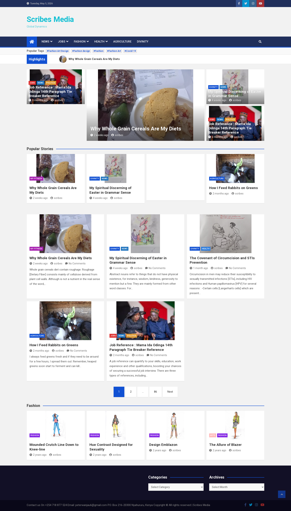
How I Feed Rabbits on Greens (233, 188)
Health (99, 41)
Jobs (61, 41)
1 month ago (199, 268)
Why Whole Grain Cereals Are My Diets (135, 129)
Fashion (80, 41)
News (45, 41)
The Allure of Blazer (225, 445)
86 (155, 391)
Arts (212, 435)
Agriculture (122, 41)
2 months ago (38, 100)
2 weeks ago (99, 135)
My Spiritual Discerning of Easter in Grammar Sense (234, 93)
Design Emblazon (163, 445)
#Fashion (98, 51)
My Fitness (36, 178)
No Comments (77, 263)
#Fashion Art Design (57, 51)
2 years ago (38, 454)
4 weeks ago (217, 100)
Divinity (142, 41)
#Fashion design (81, 51)
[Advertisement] (196, 21)
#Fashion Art (114, 51)
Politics (50, 83)
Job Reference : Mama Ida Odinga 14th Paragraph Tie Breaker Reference (50, 91)
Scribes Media (50, 19)
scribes (57, 100)
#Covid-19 (130, 51)
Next (170, 391)
